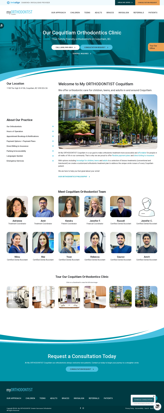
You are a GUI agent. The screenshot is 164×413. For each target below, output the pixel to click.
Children (75, 13)
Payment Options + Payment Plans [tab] (21, 141)
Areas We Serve (125, 2)
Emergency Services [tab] (15, 161)
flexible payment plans (121, 155)
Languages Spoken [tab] (15, 156)
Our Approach (58, 13)
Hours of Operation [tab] (15, 131)
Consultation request (147, 2)
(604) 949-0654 (66, 47)
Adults (98, 13)
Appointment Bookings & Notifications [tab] (23, 136)
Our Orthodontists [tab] (14, 126)
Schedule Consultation (143, 400)
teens (96, 160)
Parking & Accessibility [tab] (16, 151)
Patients (153, 13)
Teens (87, 13)
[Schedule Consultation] (157, 406)
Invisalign (124, 13)
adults (105, 160)
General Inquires (80, 54)
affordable (142, 153)
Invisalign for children (85, 160)
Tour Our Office (153, 47)
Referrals (139, 13)
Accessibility (139, 408)
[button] (18, 297)
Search (147, 408)
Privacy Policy (129, 408)
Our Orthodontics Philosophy (72, 177)
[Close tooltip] (154, 396)
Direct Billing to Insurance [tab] (17, 146)
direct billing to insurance (144, 155)
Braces (110, 13)
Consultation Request (94, 47)
